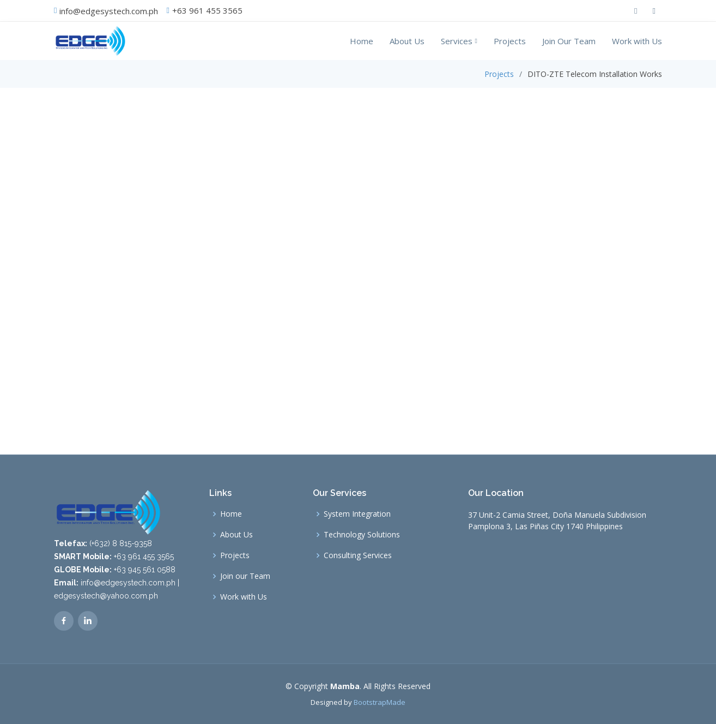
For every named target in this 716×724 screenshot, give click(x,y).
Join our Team (245, 576)
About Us (407, 40)
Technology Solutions (362, 534)
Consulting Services (358, 555)
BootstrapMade (379, 702)
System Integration (357, 514)
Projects (510, 40)
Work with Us (637, 40)
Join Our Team (569, 40)
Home (361, 40)
